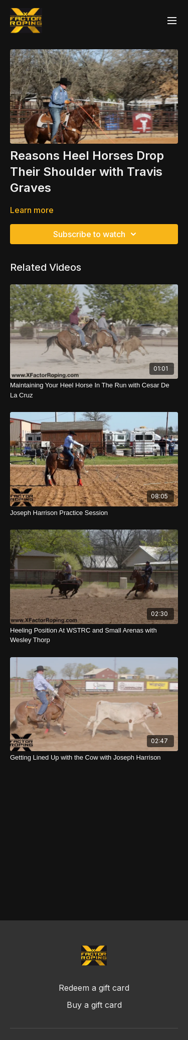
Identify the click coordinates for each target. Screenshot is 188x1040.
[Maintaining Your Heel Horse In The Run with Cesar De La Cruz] (94, 390)
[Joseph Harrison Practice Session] (94, 513)
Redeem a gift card (94, 988)
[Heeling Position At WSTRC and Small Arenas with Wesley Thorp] (94, 635)
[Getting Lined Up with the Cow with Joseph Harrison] (94, 758)
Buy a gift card (94, 1005)
